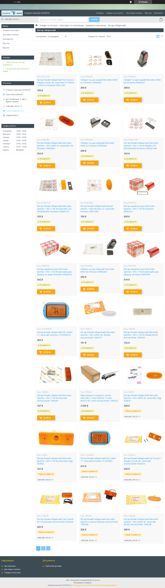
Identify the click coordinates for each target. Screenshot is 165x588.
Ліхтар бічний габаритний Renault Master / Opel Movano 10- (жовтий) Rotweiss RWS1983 (97, 209)
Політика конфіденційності (106, 585)
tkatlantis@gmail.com (15, 111)
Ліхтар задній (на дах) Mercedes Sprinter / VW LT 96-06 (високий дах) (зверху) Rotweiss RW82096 (141, 272)
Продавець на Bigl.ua (82, 582)
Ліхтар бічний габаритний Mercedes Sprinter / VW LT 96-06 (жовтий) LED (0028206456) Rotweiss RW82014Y (54, 209)
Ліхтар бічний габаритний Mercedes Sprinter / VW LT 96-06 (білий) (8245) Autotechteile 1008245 (141, 335)
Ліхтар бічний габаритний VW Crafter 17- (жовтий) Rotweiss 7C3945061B (54, 333)
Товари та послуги (114, 13)
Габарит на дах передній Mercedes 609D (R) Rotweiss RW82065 (97, 270)
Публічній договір (53, 566)
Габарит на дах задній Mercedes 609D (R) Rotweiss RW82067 (142, 81)
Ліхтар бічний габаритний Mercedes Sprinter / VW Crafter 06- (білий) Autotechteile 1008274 (98, 335)
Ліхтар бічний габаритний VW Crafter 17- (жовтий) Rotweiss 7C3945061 (98, 459)
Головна (100, 13)
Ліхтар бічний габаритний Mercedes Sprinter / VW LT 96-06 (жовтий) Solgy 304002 (55, 461)
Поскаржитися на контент (83, 585)
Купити (47, 102)
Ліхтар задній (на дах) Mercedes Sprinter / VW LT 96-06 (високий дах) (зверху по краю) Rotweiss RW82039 (54, 272)
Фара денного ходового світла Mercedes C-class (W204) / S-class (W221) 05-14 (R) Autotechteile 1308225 (99, 398)
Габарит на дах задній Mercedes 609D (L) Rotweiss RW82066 (99, 81)
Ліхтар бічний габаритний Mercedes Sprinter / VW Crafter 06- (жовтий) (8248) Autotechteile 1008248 (141, 522)
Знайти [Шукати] (94, 19)
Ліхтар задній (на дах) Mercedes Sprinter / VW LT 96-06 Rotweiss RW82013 (139, 209)
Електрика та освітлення (72, 25)
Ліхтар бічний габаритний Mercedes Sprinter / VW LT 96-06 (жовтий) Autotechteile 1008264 (54, 398)
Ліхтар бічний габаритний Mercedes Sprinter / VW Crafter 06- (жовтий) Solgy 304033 (142, 398)
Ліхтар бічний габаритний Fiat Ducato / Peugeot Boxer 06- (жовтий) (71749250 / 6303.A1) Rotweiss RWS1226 (56, 83)
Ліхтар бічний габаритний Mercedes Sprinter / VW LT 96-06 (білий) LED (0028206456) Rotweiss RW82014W (141, 146)
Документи (8, 39)
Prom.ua (96, 580)
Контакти (158, 13)
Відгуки (6, 47)
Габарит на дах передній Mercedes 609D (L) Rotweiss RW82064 (97, 144)
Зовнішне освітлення (96, 25)
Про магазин (10, 566)
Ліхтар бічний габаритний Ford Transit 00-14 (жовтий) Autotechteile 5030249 (55, 520)
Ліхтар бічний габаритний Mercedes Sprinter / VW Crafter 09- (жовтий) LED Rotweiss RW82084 (55, 146)
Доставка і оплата (134, 13)
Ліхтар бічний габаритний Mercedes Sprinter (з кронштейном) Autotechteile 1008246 (99, 522)
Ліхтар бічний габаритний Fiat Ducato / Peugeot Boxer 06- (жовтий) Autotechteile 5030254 (142, 461)
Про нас (148, 13)
